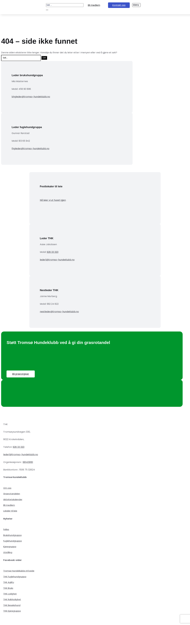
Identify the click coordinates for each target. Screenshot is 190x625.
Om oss (7, 487)
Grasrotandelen (11, 493)
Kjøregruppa (9, 546)
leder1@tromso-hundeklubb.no (57, 259)
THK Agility (8, 582)
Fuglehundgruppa (12, 540)
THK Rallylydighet (12, 599)
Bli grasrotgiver (20, 374)
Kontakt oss (118, 5)
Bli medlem (94, 5)
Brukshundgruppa (12, 535)
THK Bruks (8, 588)
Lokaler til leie (10, 510)
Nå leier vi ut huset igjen (53, 200)
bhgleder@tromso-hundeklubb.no (31, 96)
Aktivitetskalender (12, 499)
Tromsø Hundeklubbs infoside (18, 570)
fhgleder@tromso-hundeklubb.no (30, 148)
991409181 (28, 462)
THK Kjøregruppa (12, 610)
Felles (6, 529)
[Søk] (47, 9)
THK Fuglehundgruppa (14, 576)
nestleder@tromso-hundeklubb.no (59, 311)
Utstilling (7, 552)
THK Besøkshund (11, 605)
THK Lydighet (10, 593)
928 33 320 (52, 252)
